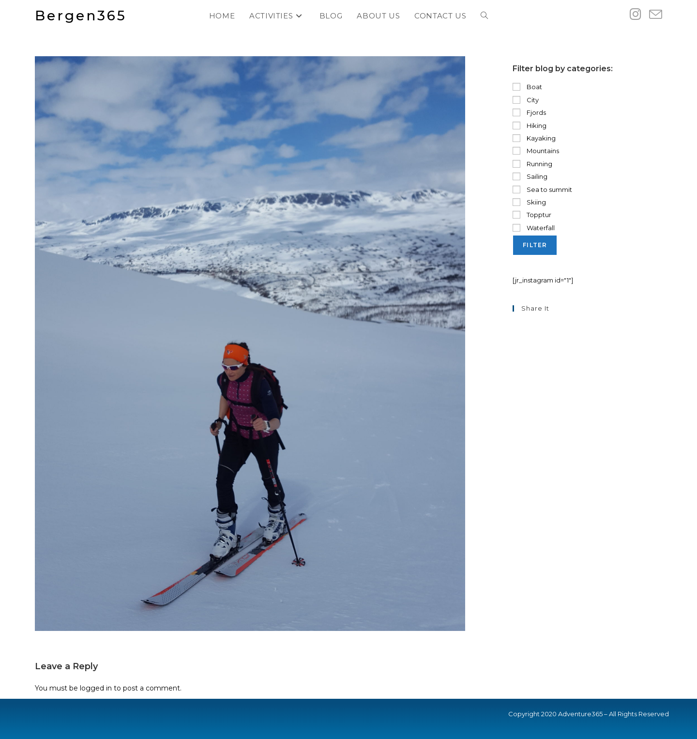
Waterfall (534, 228)
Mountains (536, 151)
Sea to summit (542, 189)
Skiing (529, 202)
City (526, 100)
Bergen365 (81, 15)
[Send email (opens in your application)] (655, 15)
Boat (527, 87)
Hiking (529, 125)
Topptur (532, 215)
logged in (96, 688)
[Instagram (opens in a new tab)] (635, 14)
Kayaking (534, 138)
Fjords (529, 112)
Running (532, 164)
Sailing (530, 176)
